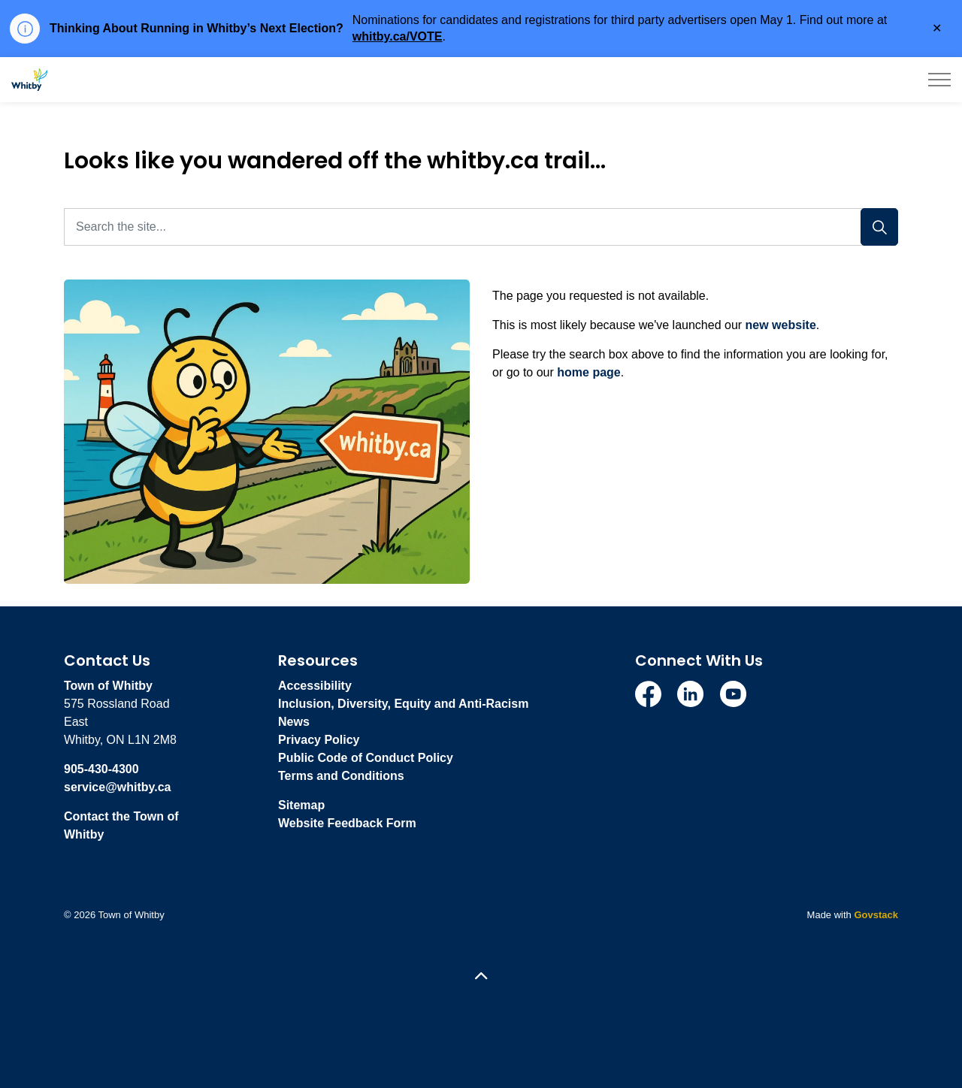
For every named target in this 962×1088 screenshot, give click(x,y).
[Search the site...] (481, 227)
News (294, 721)
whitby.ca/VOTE (397, 36)
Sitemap (301, 805)
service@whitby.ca (117, 787)
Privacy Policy (319, 739)
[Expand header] (939, 79)
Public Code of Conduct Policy (365, 757)
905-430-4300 (101, 769)
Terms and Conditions (341, 775)
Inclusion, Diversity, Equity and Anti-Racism (403, 703)
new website (781, 325)
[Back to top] (481, 977)
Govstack (876, 914)
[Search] (879, 227)
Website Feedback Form (347, 823)
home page (588, 372)
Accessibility (315, 685)
